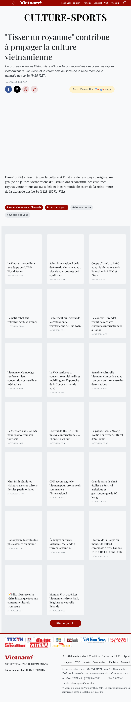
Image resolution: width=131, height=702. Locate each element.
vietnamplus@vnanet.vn (82, 683)
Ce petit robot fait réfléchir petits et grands (22, 320)
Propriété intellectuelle (74, 656)
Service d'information (95, 661)
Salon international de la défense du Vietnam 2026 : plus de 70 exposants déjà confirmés (65, 269)
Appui (127, 656)
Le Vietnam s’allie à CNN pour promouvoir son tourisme (22, 435)
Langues (67, 661)
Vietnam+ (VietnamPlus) (31, 2)
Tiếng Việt (66, 2)
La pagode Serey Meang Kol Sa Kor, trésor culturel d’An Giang (107, 435)
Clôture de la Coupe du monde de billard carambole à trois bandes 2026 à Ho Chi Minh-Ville (106, 546)
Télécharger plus (66, 623)
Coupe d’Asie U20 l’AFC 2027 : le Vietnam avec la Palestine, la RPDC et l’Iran (106, 269)
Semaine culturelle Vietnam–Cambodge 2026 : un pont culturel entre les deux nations (107, 378)
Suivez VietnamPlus (83, 89)
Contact (125, 661)
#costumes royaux (56, 207)
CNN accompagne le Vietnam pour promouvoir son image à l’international (65, 487)
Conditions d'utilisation (101, 656)
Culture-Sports (65, 17)
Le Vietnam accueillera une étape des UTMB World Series (21, 267)
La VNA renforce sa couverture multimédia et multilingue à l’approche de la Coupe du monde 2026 (64, 380)
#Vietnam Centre (81, 207)
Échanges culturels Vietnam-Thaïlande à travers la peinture (62, 544)
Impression (25, 89)
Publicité (113, 661)
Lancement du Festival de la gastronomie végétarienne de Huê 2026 (65, 322)
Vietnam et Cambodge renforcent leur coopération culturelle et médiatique (22, 378)
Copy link (34, 89)
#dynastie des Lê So (17, 214)
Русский (115, 3)
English (76, 2)
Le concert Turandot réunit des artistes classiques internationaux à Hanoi (106, 324)
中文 (106, 3)
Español (98, 2)
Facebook (8, 89)
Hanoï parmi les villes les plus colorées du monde (22, 542)
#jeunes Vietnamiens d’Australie (24, 207)
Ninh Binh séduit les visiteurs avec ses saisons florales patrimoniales (22, 485)
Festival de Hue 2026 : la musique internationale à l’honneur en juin (64, 435)
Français (87, 2)
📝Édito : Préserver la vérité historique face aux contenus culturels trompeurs (22, 600)
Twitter (17, 89)
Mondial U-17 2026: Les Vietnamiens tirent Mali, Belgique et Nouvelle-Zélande (64, 600)
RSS (118, 656)
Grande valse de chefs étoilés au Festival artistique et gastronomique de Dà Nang (104, 489)
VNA (77, 661)
